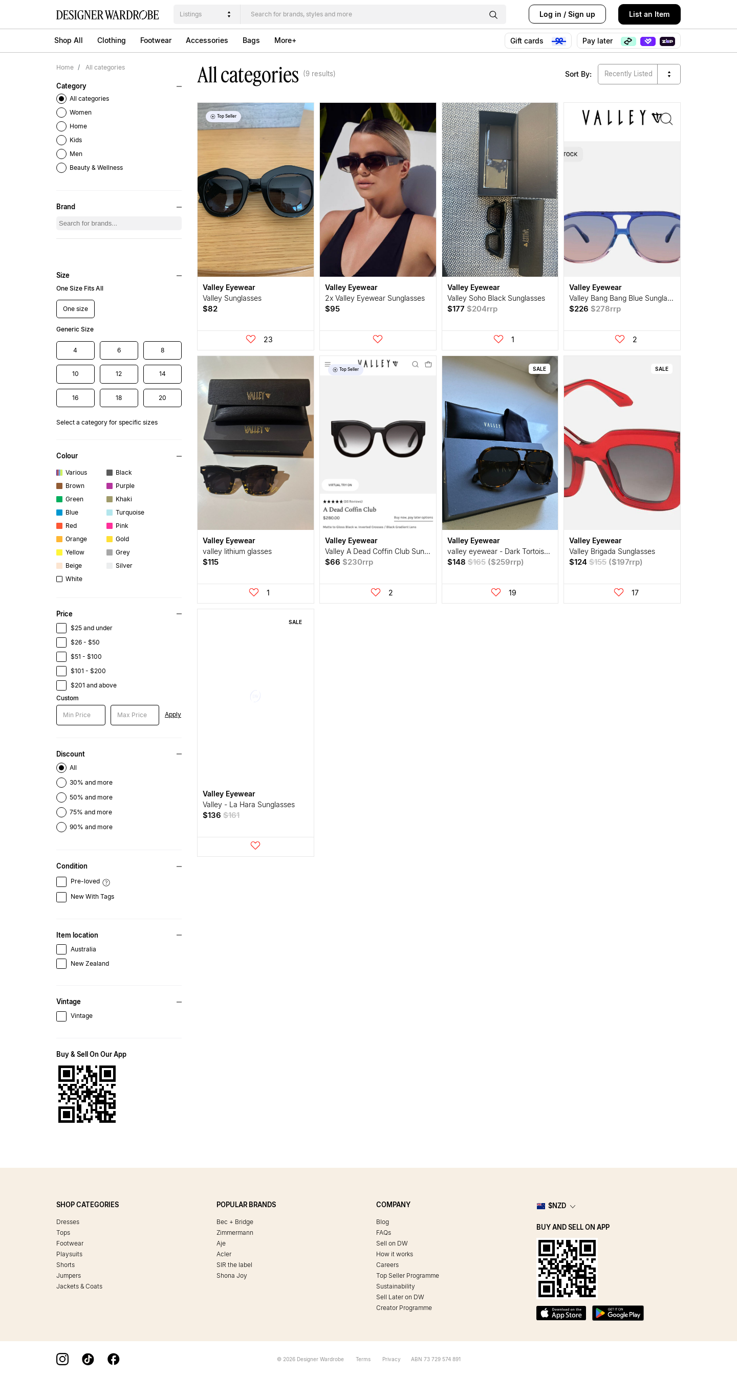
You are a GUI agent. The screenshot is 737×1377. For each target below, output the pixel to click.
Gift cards (538, 41)
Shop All (68, 40)
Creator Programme (404, 1308)
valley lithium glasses (237, 551)
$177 (472, 309)
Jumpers (68, 1275)
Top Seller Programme (407, 1275)
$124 (606, 562)
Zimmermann (234, 1232)
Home (65, 67)
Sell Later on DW (400, 1297)
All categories (104, 67)
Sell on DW (392, 1243)
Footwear (155, 40)
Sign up (581, 14)
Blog (382, 1222)
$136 (221, 815)
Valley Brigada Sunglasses (612, 551)
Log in (550, 14)
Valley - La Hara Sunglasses (249, 804)
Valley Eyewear (229, 287)
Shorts (65, 1265)
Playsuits (69, 1254)
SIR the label (234, 1265)
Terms (363, 1359)
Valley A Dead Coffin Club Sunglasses (387, 551)
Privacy (391, 1359)
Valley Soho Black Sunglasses (496, 298)
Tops (63, 1232)
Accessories (207, 40)
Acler (223, 1254)
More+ (285, 40)
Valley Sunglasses (232, 298)
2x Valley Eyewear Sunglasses (375, 298)
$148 (485, 562)
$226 (595, 309)
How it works (394, 1254)
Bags (251, 40)
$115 (211, 562)
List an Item (649, 14)
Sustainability (395, 1286)
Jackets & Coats (79, 1286)
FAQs (383, 1232)
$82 (210, 309)
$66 (349, 562)
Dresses (67, 1222)
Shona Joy (231, 1275)
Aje (221, 1243)
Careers (387, 1265)
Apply (173, 714)
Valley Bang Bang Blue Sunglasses (625, 298)
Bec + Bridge (234, 1222)
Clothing (111, 40)
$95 (332, 309)
